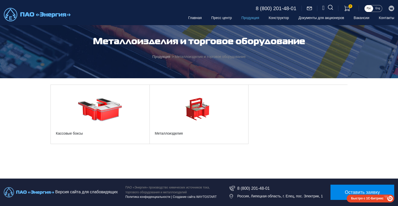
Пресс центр (221, 18)
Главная (195, 18)
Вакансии (361, 18)
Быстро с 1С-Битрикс (367, 198)
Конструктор (279, 18)
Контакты (386, 18)
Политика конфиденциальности (147, 197)
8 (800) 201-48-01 (276, 8)
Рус (369, 8)
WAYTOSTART (206, 197)
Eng (377, 8)
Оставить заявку (362, 192)
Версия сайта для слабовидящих (86, 192)
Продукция (250, 18)
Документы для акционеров (321, 18)
